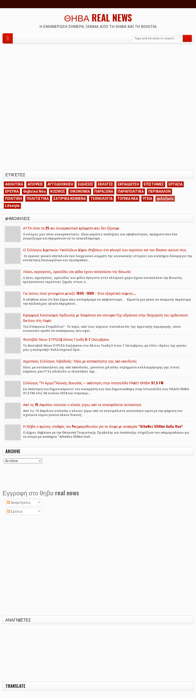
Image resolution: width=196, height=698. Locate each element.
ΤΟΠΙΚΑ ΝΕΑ (127, 199)
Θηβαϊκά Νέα (34, 191)
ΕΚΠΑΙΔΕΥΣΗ (128, 184)
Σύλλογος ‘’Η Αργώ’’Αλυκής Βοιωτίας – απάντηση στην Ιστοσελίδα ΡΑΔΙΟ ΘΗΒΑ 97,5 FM (93, 382)
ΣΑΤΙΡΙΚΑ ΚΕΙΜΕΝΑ (69, 199)
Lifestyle (12, 206)
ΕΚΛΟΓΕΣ (105, 184)
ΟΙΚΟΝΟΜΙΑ (80, 191)
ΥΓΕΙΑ (147, 199)
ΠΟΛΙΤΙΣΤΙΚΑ (38, 199)
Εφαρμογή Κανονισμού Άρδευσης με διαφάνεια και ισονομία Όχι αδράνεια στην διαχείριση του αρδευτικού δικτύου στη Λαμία (105, 317)
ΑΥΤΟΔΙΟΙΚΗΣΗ (60, 184)
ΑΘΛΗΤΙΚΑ (14, 184)
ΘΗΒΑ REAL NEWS (98, 17)
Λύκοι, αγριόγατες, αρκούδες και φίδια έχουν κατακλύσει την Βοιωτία (77, 271)
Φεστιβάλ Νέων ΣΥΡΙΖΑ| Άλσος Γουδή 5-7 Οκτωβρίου (66, 339)
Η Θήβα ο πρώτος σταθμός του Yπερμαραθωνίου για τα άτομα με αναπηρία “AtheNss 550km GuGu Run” (103, 426)
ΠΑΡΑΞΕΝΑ (103, 191)
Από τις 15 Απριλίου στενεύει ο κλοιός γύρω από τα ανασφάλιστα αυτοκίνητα (82, 404)
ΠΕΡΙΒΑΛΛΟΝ (159, 191)
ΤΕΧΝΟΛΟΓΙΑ (101, 199)
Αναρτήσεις (19, 502)
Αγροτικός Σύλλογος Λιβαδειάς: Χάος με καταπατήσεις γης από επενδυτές (80, 361)
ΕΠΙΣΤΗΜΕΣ (154, 184)
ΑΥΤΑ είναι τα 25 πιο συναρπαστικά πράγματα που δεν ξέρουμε (71, 228)
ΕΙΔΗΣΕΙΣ (85, 184)
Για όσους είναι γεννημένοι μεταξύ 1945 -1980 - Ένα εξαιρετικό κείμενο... (79, 293)
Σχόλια (14, 511)
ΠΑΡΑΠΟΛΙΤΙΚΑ (131, 191)
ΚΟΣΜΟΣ (57, 191)
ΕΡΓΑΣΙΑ (175, 184)
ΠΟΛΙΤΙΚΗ (13, 199)
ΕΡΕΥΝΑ (12, 191)
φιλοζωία (165, 199)
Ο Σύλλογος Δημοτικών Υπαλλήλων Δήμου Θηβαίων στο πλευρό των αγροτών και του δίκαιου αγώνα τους (105, 249)
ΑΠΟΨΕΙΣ (35, 184)
